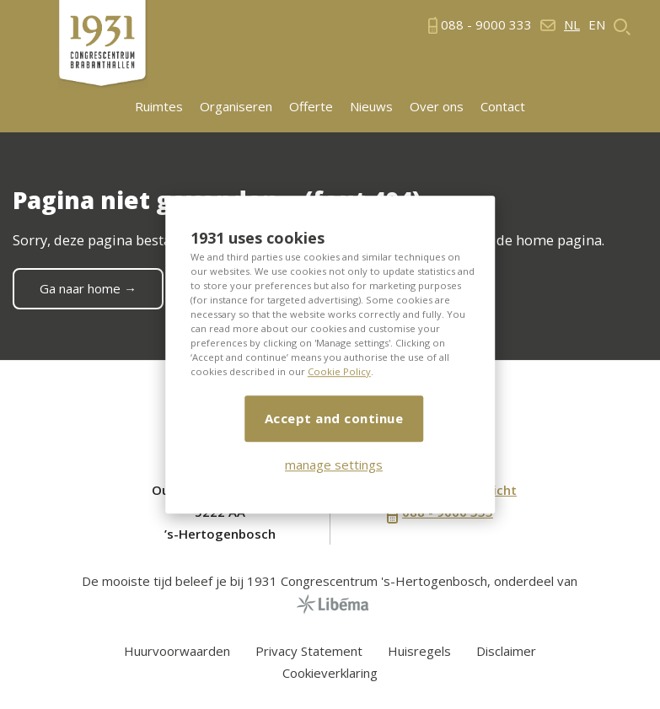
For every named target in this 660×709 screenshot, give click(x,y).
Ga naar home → (88, 288)
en (596, 25)
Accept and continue (334, 418)
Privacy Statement (308, 650)
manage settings (334, 464)
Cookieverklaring (330, 672)
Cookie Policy (339, 371)
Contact (502, 107)
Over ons (437, 107)
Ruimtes (159, 107)
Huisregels (419, 650)
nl (572, 25)
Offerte (311, 107)
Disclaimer (506, 650)
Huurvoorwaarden (177, 650)
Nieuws (371, 107)
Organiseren (236, 107)
